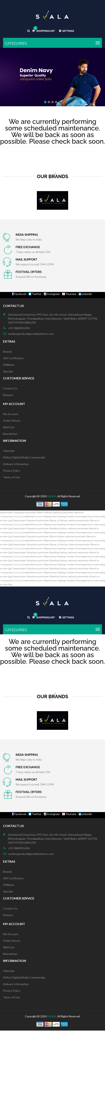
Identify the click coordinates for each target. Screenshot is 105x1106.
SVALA (51, 496)
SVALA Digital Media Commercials (24, 457)
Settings (66, 31)
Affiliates (8, 364)
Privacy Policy (11, 470)
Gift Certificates (13, 358)
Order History (11, 420)
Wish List (9, 427)
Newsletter (10, 433)
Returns (8, 395)
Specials (8, 371)
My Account (10, 414)
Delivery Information (16, 464)
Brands (7, 351)
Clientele (8, 450)
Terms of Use (11, 477)
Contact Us (10, 388)
